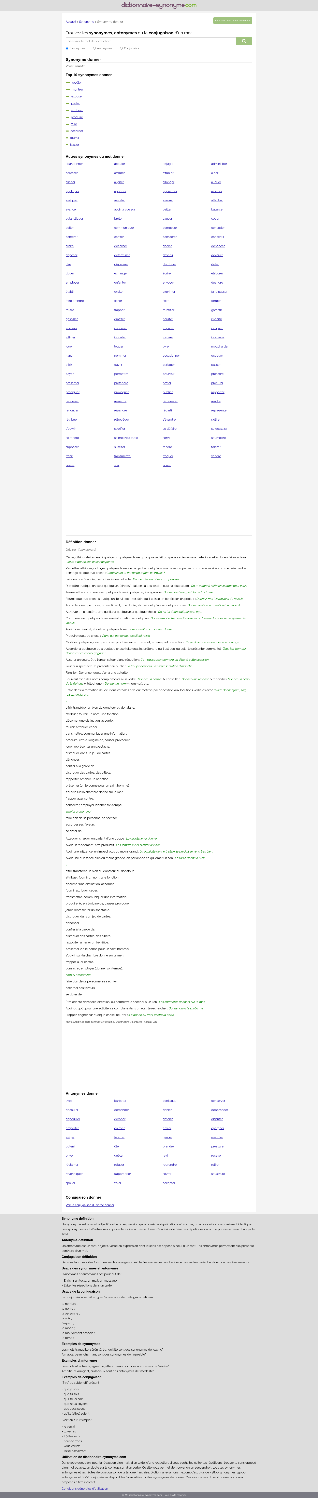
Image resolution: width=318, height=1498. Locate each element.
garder (167, 1137)
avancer (71, 209)
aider (214, 173)
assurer (168, 200)
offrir (69, 365)
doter (215, 264)
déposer (71, 255)
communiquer (124, 228)
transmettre (122, 456)
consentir (217, 237)
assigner (71, 200)
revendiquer (74, 1174)
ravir (166, 1155)
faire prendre (75, 301)
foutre (70, 310)
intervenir (218, 337)
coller (70, 228)
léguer (118, 346)
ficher (118, 301)
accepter (169, 1183)
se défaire (169, 429)
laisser (74, 145)
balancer (217, 209)
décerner (120, 246)
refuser (119, 1165)
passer (216, 365)
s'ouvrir (71, 429)
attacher (217, 200)
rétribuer (72, 419)
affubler (168, 173)
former (216, 301)
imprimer (120, 328)
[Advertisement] (159, 504)
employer (72, 282)
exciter (119, 292)
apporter (120, 191)
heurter (168, 319)
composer (170, 228)
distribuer (169, 264)
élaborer (217, 273)
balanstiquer (74, 218)
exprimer (169, 292)
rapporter (218, 392)
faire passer (219, 292)
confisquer (170, 1101)
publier (168, 392)
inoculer (120, 337)
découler (72, 1110)
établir (70, 292)
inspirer (168, 337)
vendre (216, 456)
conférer (71, 237)
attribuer (77, 110)
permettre (121, 374)
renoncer (72, 410)
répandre (120, 410)
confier (119, 237)
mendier (217, 1137)
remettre (120, 401)
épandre (217, 282)
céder (215, 218)
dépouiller (73, 1119)
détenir (168, 1119)
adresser (72, 173)
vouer (167, 465)
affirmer (119, 173)
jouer (69, 346)
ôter (117, 1146)
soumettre (218, 438)
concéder (218, 228)
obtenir (71, 1146)
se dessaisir (219, 429)
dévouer (217, 255)
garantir (216, 310)
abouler (119, 164)
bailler (167, 209)
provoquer (121, 392)
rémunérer (170, 401)
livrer (166, 346)
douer (70, 273)
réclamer (72, 1165)
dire (68, 264)
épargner (217, 1128)
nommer (120, 355)
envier (167, 1128)
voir (116, 465)
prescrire (217, 374)
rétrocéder (121, 419)
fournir (74, 138)
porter (75, 103)
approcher (170, 191)
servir (166, 438)
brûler (118, 218)
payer (70, 374)
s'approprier (122, 1174)
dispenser (121, 264)
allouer (216, 182)
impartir (216, 319)
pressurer (218, 1146)
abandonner (74, 164)
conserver (218, 1101)
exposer (77, 96)
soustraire (218, 1174)
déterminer (122, 255)
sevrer (167, 1174)
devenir (168, 255)
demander (121, 1110)
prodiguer (73, 392)
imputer (168, 328)
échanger (121, 273)
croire (70, 246)
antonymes (125, 32)
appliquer (72, 191)
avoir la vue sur (124, 209)
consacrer (170, 237)
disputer (217, 1119)
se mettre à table (126, 438)
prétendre (121, 383)
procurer (217, 383)
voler (117, 1183)
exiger (70, 1137)
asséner (216, 191)
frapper (119, 310)
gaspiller (72, 319)
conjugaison (161, 32)
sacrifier (119, 429)
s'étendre (169, 419)
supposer (72, 447)
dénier (167, 1110)
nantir (70, 355)
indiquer (217, 328)
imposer (71, 328)
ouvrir (118, 365)
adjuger (168, 164)
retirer (215, 1165)
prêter (167, 383)
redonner (72, 401)
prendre (168, 1146)
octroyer (217, 355)
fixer (166, 301)
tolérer (216, 447)
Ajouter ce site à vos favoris (232, 20)
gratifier (119, 319)
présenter (72, 383)
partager (169, 365)
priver (70, 1155)
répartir (168, 410)
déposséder (219, 1110)
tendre (167, 447)
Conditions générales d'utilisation (85, 1488)
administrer (219, 164)
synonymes (100, 32)
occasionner (171, 355)
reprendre (170, 1165)
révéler (77, 82)
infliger (70, 337)
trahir (69, 456)
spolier (70, 1183)
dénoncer (218, 246)
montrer (77, 89)
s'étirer (216, 419)
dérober (119, 1119)
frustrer (119, 1137)
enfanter (120, 282)
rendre (216, 401)
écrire (167, 273)
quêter (119, 1155)
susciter (119, 447)
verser (70, 465)
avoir (69, 1101)
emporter (72, 1128)
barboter (120, 1101)
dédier (167, 246)
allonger (168, 182)
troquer (168, 456)
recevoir (217, 1155)
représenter (219, 410)
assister (119, 200)
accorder (77, 131)
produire (77, 117)
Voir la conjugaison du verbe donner (90, 1205)
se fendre (72, 438)
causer (167, 218)
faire (74, 124)
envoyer (168, 282)
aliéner (70, 182)
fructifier (168, 310)
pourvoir (168, 374)
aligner (119, 182)
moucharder (220, 346)
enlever (119, 1128)
